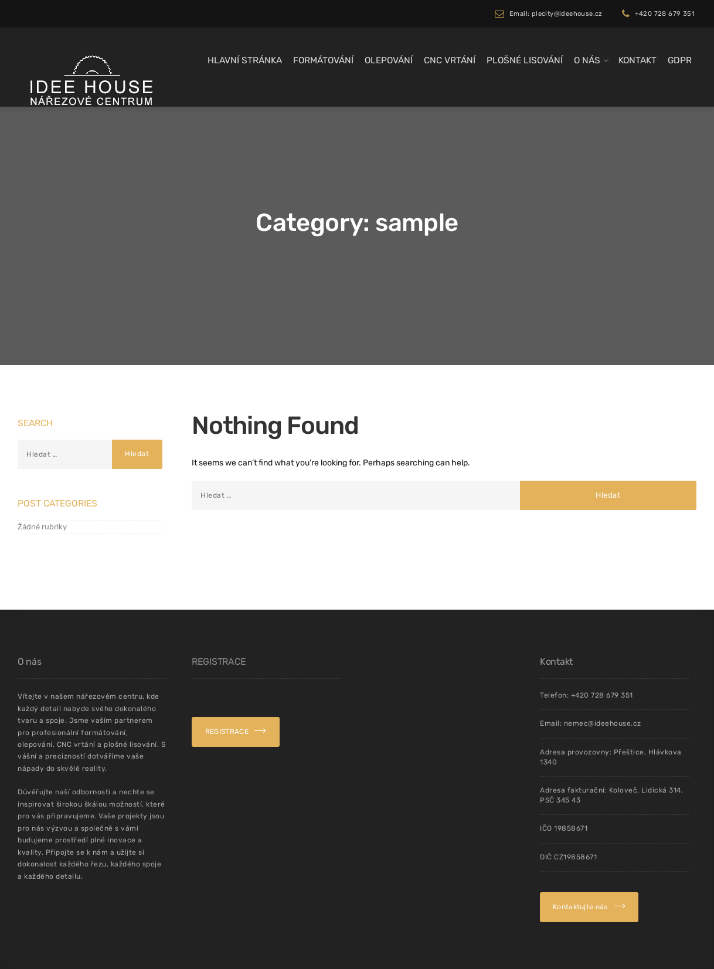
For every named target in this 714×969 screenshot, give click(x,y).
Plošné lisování (525, 60)
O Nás (587, 60)
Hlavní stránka (245, 60)
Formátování (323, 60)
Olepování (389, 60)
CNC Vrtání (449, 60)
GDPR (680, 60)
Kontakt (637, 60)
